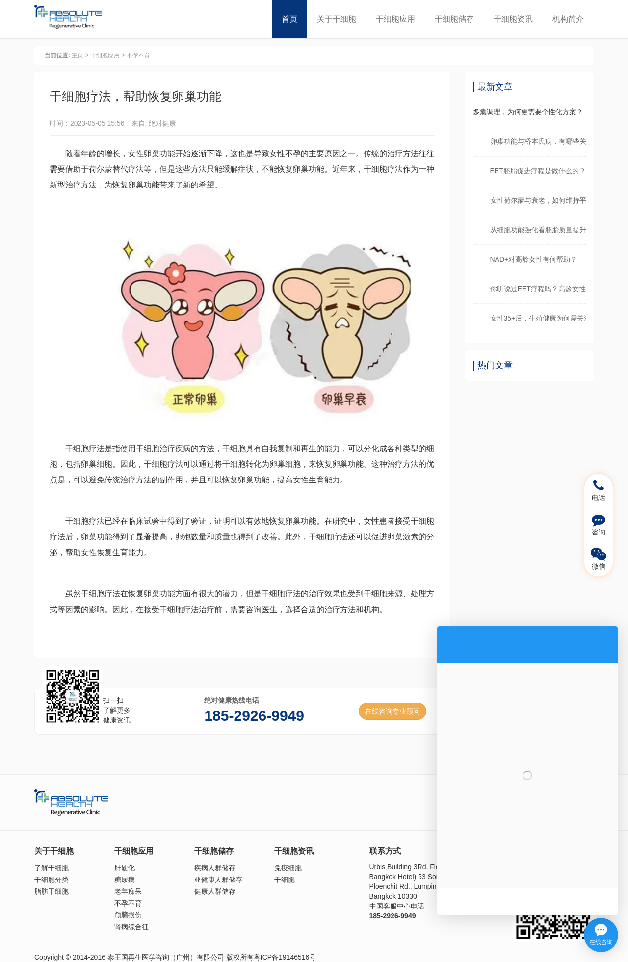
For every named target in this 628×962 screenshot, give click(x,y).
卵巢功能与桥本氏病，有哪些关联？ (538, 141)
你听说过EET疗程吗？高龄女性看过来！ (538, 289)
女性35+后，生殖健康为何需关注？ (538, 318)
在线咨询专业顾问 (392, 711)
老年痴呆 (128, 891)
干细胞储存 (454, 19)
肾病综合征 (131, 927)
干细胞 (284, 879)
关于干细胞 (336, 19)
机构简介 (568, 19)
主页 (77, 55)
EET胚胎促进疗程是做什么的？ (538, 171)
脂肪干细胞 (51, 891)
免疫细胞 (288, 868)
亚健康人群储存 (218, 879)
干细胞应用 (395, 19)
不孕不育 (138, 55)
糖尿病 (124, 879)
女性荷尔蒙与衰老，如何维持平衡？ (538, 200)
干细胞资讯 (513, 19)
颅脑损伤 (128, 915)
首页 (289, 19)
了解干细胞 (51, 868)
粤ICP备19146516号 (285, 957)
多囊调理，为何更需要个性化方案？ (528, 112)
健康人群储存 (215, 891)
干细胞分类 (51, 879)
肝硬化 (124, 868)
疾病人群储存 (215, 868)
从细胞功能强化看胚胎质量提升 (538, 230)
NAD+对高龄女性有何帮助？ (533, 259)
